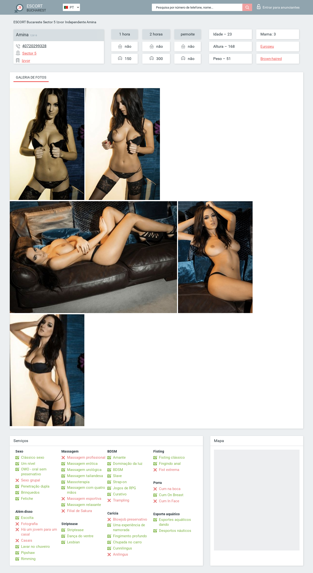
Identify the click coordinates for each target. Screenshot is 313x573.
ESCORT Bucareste (27, 22)
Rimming (28, 559)
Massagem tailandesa (85, 476)
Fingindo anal (170, 463)
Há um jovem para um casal (39, 532)
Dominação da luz (127, 463)
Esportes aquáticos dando (175, 522)
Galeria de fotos (31, 77)
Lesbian (73, 542)
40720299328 (34, 46)
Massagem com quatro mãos (86, 490)
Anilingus (120, 554)
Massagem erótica (82, 463)
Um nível (28, 463)
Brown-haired (271, 59)
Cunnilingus (122, 548)
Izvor (60, 22)
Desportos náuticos (175, 530)
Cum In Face (169, 501)
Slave (117, 476)
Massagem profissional (86, 457)
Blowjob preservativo (130, 519)
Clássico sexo (32, 457)
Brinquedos (30, 492)
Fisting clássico (172, 457)
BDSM (118, 470)
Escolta (27, 517)
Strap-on (120, 482)
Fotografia (29, 524)
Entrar (278, 6)
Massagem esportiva (84, 498)
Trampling (121, 500)
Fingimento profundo (130, 536)
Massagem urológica (84, 470)
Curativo (120, 494)
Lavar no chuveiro (35, 546)
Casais (26, 540)
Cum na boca (169, 489)
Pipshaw (28, 552)
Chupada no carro (127, 542)
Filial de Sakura (79, 511)
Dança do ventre (80, 536)
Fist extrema (169, 470)
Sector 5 (49, 22)
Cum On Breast (171, 495)
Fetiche (27, 498)
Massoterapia (78, 482)
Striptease (75, 530)
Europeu (267, 46)
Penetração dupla (35, 486)
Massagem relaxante (84, 505)
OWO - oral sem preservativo (33, 471)
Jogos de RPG (124, 488)
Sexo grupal (30, 480)
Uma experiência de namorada (129, 527)
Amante (119, 457)
